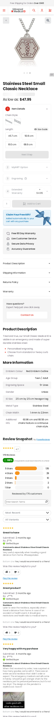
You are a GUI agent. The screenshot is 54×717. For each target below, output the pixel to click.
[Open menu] (4, 10)
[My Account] (42, 10)
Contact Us (27, 315)
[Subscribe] (47, 626)
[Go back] (6, 20)
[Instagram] (25, 657)
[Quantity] (6, 204)
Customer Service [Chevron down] (27, 686)
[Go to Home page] (18, 10)
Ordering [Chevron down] (27, 695)
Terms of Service (36, 635)
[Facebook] (16, 657)
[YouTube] (34, 657)
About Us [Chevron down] (27, 678)
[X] (6, 657)
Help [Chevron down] (27, 703)
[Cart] (50, 10)
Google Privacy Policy (13, 635)
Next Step (27, 154)
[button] (25, 178)
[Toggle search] (34, 10)
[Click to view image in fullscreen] (48, 20)
